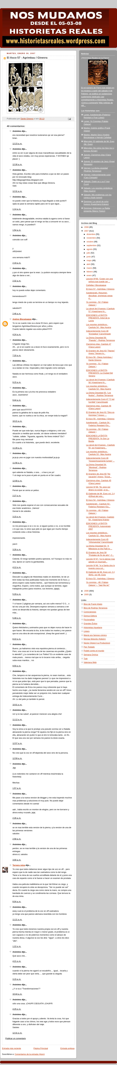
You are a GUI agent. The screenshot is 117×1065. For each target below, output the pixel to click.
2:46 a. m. (16, 314)
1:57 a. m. (16, 788)
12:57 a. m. (17, 743)
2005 (86, 594)
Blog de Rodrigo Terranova (95, 608)
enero (89, 275)
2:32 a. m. (16, 281)
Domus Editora (90, 616)
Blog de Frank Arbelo (93, 604)
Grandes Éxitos (90, 623)
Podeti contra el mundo (94, 651)
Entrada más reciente (11, 1048)
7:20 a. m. (16, 355)
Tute (86, 659)
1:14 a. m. (16, 209)
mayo (89, 260)
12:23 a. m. (17, 144)
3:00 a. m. (16, 860)
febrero (90, 272)
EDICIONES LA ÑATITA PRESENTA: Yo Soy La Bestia (97, 438)
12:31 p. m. (17, 1033)
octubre (90, 242)
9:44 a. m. (16, 400)
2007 (86, 231)
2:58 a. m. (16, 839)
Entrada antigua (67, 1048)
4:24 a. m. (16, 334)
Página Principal (41, 1048)
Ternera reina (18, 865)
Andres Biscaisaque (22, 319)
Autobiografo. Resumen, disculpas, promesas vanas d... (99, 295)
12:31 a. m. (17, 191)
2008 (86, 227)
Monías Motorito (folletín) (95, 639)
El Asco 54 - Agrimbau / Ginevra (100, 500)
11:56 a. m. (17, 463)
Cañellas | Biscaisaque (96, 285)
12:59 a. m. (17, 758)
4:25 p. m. (16, 1009)
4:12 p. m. (16, 567)
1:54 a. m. (16, 230)
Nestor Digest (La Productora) (97, 643)
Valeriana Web (90, 662)
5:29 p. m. (16, 594)
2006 (86, 591)
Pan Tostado (89, 647)
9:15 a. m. (16, 382)
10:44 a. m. (17, 994)
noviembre (91, 238)
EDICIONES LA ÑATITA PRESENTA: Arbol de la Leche (98, 318)
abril (89, 264)
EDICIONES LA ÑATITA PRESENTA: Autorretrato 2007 (98, 526)
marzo (90, 268)
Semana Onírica (91, 655)
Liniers (86, 631)
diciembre (91, 234)
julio (89, 253)
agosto (90, 249)
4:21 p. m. (16, 961)
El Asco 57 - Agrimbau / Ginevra (100, 289)
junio (89, 257)
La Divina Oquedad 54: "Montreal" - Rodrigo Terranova (96, 467)
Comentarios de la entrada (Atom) (30, 1054)
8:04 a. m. (16, 901)
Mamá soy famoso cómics (95, 635)
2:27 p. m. (16, 496)
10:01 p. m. (17, 705)
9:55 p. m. (16, 666)
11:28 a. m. (17, 448)
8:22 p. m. (16, 639)
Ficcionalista (89, 620)
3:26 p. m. (16, 549)
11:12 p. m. (17, 719)
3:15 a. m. (16, 979)
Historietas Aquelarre (93, 627)
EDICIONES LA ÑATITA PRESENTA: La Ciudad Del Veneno (99, 373)
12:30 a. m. (17, 164)
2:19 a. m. (16, 263)
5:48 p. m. (16, 618)
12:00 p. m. (17, 481)
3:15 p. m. (16, 517)
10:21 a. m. (17, 421)
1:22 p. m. (16, 946)
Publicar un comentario (15, 1038)
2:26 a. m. (16, 818)
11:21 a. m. (17, 919)
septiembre (92, 245)
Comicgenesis (90, 612)
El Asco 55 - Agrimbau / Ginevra (100, 419)
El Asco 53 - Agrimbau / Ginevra (100, 578)
